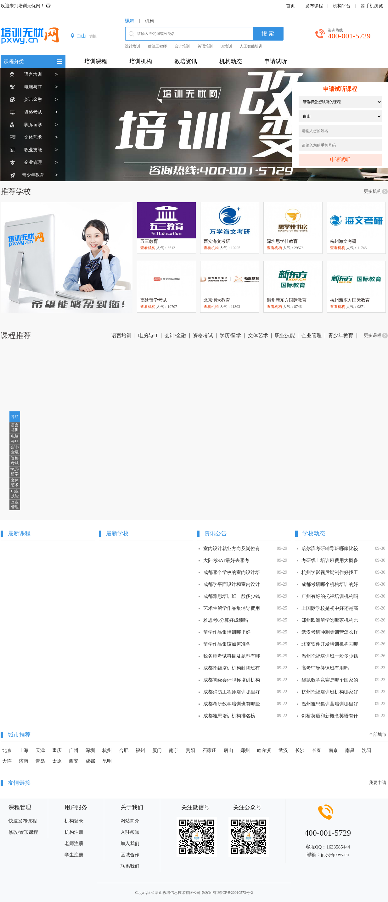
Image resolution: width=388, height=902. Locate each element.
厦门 (157, 750)
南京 (333, 750)
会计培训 (182, 46)
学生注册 (74, 854)
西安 (73, 761)
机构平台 (342, 5)
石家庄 (209, 750)
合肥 (123, 750)
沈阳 (366, 750)
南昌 (350, 750)
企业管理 (33, 162)
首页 (290, 5)
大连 (7, 761)
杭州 (107, 750)
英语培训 (205, 46)
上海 (23, 750)
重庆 (57, 750)
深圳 (90, 750)
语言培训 (33, 74)
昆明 (107, 761)
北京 (7, 750)
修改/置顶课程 (23, 832)
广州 (73, 750)
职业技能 (33, 150)
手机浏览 (374, 5)
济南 (23, 761)
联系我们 (130, 866)
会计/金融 (33, 99)
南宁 (173, 750)
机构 (149, 21)
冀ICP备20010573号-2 (235, 892)
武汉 (283, 750)
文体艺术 (33, 137)
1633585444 (338, 846)
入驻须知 (130, 832)
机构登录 (74, 820)
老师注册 (74, 843)
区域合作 (130, 854)
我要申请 (377, 782)
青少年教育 (33, 175)
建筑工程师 (157, 46)
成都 (90, 761)
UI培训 (226, 46)
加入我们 (130, 843)
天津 (40, 750)
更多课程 (372, 335)
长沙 (300, 750)
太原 (57, 761)
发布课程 (314, 5)
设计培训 (132, 46)
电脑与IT (33, 87)
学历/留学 (33, 124)
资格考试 (33, 112)
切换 (93, 36)
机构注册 (74, 832)
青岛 (40, 761)
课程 (129, 21)
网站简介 (130, 820)
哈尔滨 (264, 750)
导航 (15, 417)
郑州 (245, 750)
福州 (140, 750)
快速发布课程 (22, 820)
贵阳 (190, 750)
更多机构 (372, 191)
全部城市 (377, 734)
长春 (316, 750)
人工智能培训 (251, 46)
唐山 (228, 750)
